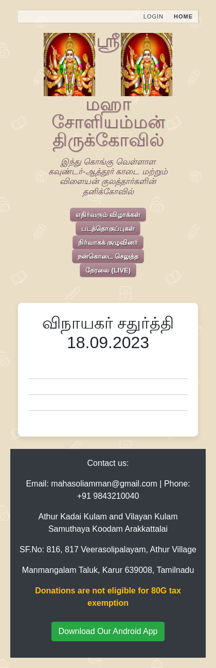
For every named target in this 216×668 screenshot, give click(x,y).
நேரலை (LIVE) (108, 270)
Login (153, 16)
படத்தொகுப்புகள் (108, 228)
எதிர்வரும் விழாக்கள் (108, 215)
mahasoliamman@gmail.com (104, 483)
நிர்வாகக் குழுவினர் (108, 242)
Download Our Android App (107, 631)
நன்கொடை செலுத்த (108, 256)
